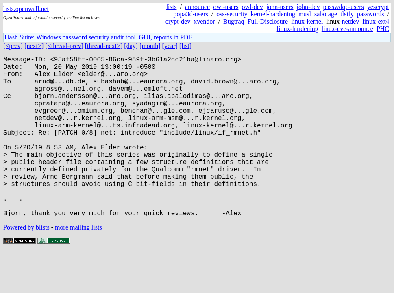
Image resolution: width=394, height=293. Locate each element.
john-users (280, 6)
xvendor (204, 21)
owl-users (225, 6)
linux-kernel (307, 21)
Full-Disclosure (268, 21)
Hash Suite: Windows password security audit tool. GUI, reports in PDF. (98, 37)
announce (197, 6)
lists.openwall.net (26, 8)
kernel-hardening (273, 14)
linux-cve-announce (347, 28)
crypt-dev (177, 21)
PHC (383, 28)
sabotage (325, 14)
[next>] (34, 45)
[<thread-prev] (64, 45)
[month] (150, 45)
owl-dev (252, 6)
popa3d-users (190, 14)
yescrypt (378, 6)
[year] (170, 45)
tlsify (347, 14)
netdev (350, 21)
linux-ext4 (375, 21)
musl (304, 14)
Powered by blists (26, 263)
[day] (131, 45)
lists (171, 6)
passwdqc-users (343, 6)
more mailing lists (78, 263)
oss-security (231, 14)
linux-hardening (297, 28)
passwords (370, 14)
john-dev (308, 6)
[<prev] (13, 45)
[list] (185, 45)
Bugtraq (233, 21)
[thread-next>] (104, 45)
